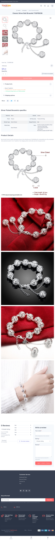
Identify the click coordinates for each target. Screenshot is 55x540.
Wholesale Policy (23, 477)
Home (18, 10)
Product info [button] (7, 84)
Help (25, 530)
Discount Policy (23, 479)
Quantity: (4, 71)
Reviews (30, 530)
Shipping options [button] (9, 95)
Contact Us (22, 481)
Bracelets (24, 10)
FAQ (20, 483)
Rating (37, 438)
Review (37, 444)
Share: (3, 100)
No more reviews (24, 441)
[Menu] (41, 6)
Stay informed (5, 495)
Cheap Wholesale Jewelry (7, 1)
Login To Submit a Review (43, 463)
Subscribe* (49, 500)
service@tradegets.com (22, 508)
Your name (38, 431)
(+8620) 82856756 (8, 508)
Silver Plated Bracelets (34, 10)
